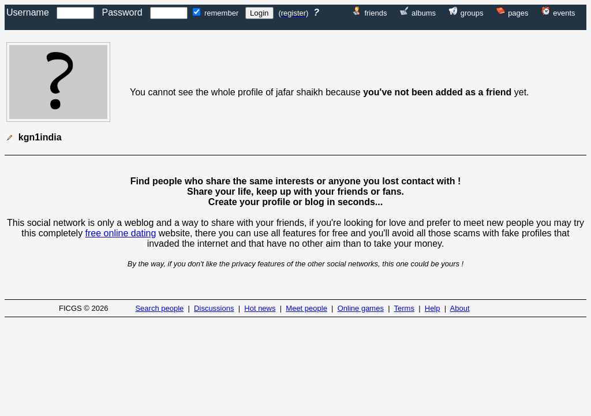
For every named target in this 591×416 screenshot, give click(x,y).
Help (432, 308)
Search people (159, 308)
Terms (404, 308)
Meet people (306, 308)
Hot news (259, 308)
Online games (361, 308)
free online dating (120, 233)
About (460, 308)
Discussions (214, 308)
